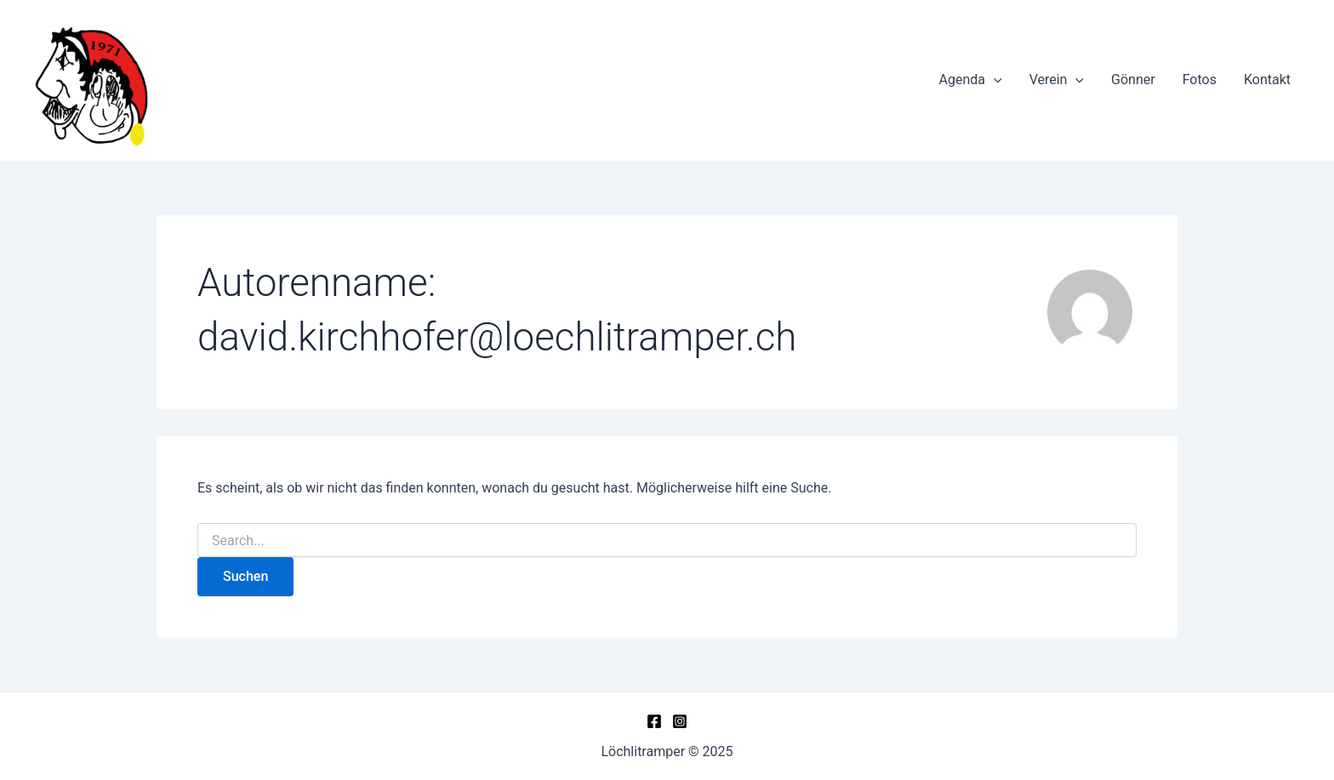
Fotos (1200, 79)
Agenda (970, 80)
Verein (1056, 80)
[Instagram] (679, 721)
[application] (993, 80)
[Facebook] (654, 721)
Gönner (1133, 79)
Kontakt (1267, 79)
